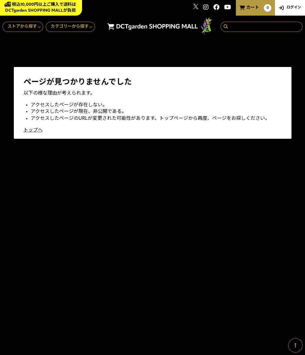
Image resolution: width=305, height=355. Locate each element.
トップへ (33, 130)
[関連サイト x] (196, 8)
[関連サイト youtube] (227, 8)
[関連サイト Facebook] (216, 8)
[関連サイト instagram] (206, 8)
